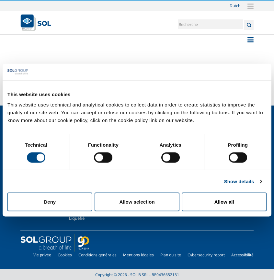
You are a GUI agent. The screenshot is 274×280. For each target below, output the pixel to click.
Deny (50, 202)
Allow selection (136, 202)
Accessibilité (242, 255)
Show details (239, 181)
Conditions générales (97, 255)
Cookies (65, 255)
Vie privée (42, 255)
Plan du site (170, 255)
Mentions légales (138, 255)
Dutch (235, 5)
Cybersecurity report (206, 255)
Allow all (224, 202)
